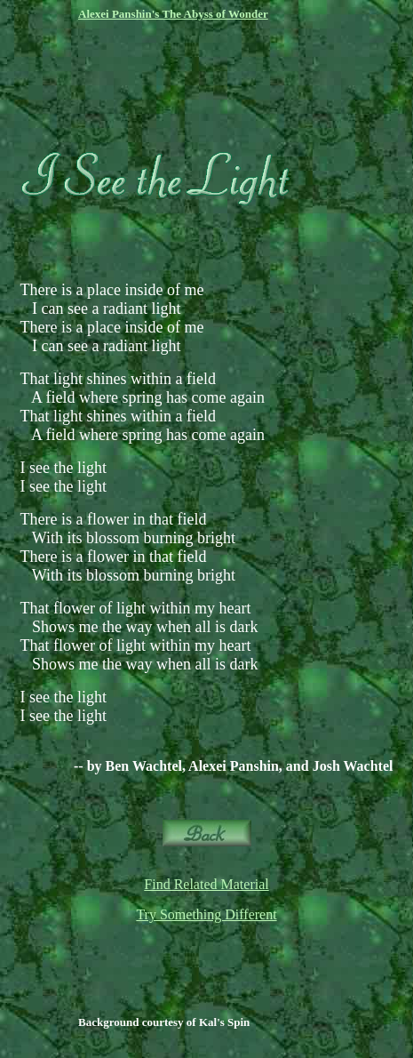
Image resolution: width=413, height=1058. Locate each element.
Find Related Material (206, 884)
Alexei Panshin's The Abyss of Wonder (173, 13)
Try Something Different (206, 914)
